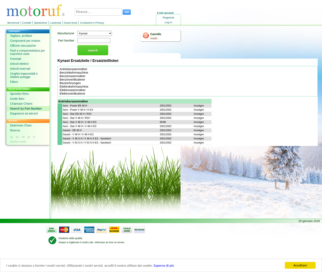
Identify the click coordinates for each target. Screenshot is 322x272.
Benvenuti (13, 22)
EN (17, 137)
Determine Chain (21, 125)
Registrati (168, 17)
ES (28, 137)
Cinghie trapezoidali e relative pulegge (24, 75)
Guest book (70, 22)
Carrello (155, 34)
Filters (14, 81)
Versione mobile (18, 141)
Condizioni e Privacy (92, 22)
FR (23, 137)
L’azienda (55, 22)
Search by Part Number (26, 108)
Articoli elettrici (19, 63)
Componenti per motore (25, 40)
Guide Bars (17, 98)
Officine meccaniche (23, 45)
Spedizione (40, 22)
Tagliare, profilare (21, 35)
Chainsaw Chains (21, 103)
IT (34, 137)
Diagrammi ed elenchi (24, 113)
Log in (168, 22)
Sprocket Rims (19, 93)
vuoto (153, 38)
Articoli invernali (20, 68)
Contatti (26, 22)
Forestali (15, 58)
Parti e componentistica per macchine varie (27, 52)
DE (11, 137)
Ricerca (15, 130)
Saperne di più (164, 265)
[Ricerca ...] (98, 12)
